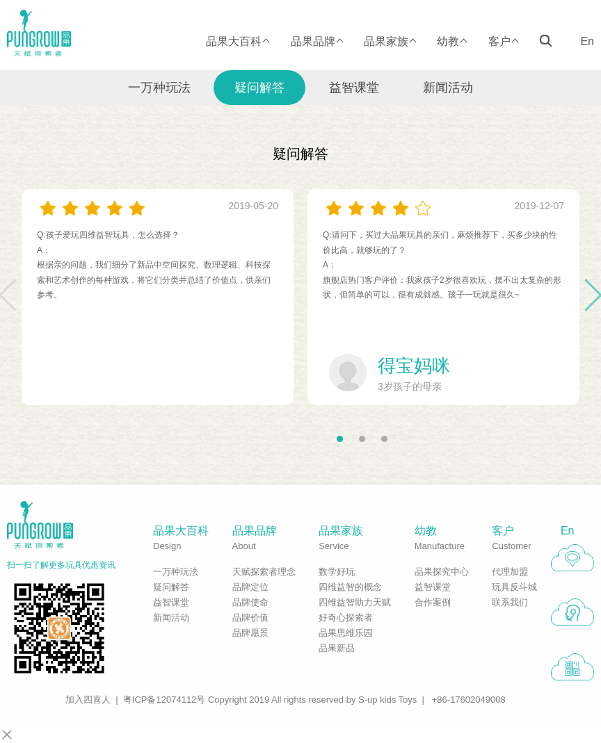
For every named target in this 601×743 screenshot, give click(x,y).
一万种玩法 (159, 88)
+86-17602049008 (469, 699)
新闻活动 (448, 88)
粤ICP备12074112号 (164, 699)
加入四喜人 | (91, 699)
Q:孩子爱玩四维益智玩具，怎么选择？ (108, 235)
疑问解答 (259, 88)
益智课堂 (354, 88)
